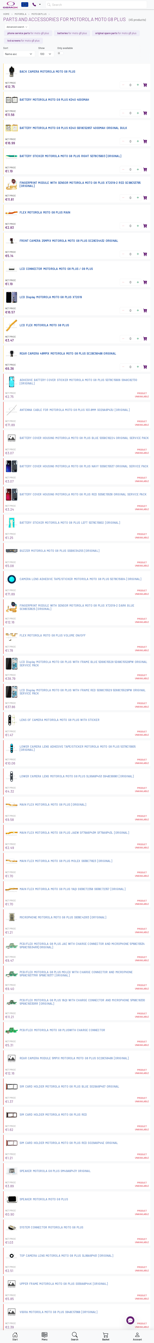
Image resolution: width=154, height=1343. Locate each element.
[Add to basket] (145, 85)
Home (6, 13)
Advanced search (17, 26)
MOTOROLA (20, 13)
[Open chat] (130, 1320)
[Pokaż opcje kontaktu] (36, 4)
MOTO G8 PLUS (39, 13)
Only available (65, 48)
